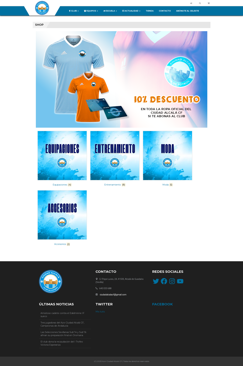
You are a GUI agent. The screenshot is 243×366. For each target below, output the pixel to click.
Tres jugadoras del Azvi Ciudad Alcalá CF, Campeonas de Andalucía (62, 324)
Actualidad (131, 11)
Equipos (91, 11)
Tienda (150, 11)
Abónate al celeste (187, 11)
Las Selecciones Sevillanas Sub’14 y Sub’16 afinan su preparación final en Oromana (63, 334)
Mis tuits (100, 311)
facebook (162, 304)
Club (74, 11)
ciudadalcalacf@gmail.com (113, 294)
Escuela (110, 11)
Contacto (165, 11)
